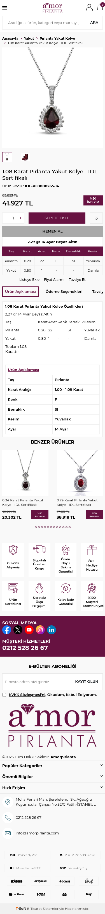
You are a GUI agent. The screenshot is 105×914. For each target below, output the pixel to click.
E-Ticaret (34, 908)
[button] (36, 527)
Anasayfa (10, 38)
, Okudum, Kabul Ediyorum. (49, 694)
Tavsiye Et (77, 279)
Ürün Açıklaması (20, 291)
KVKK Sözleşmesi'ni (27, 694)
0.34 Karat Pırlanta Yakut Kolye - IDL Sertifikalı (22, 502)
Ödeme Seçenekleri (64, 291)
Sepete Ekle (57, 218)
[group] (52, 97)
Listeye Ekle (29, 279)
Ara (94, 22)
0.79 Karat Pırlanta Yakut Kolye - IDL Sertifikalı (77, 502)
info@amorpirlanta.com (37, 833)
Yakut (29, 38)
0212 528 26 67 (25, 648)
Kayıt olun (86, 681)
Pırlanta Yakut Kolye (57, 38)
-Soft (21, 908)
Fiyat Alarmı (54, 279)
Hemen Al (52, 231)
